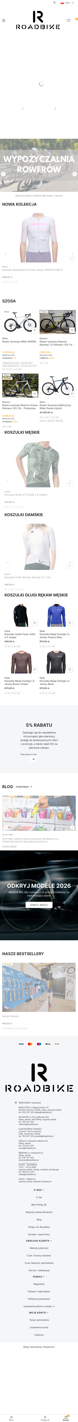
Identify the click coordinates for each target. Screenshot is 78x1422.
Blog (39, 1219)
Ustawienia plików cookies (38, 1306)
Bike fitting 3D (39, 1204)
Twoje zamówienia (39, 1320)
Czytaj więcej (24, 786)
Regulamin (39, 1284)
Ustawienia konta (39, 1327)
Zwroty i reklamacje (39, 1270)
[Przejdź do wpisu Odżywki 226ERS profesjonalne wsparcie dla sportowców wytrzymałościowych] (39, 813)
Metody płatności (39, 1248)
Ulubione (39, 1334)
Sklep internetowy (38, 1346)
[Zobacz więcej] (39, 905)
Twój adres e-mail (28, 754)
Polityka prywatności (39, 1298)
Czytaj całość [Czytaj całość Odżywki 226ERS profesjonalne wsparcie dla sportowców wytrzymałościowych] (9, 846)
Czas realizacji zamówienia (39, 1263)
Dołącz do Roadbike (39, 1227)
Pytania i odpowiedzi (39, 1291)
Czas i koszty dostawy (39, 1255)
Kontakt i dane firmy (39, 1234)
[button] (3, 20)
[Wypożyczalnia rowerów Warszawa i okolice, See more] (39, 168)
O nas (39, 1197)
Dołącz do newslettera (33, 759)
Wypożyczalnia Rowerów (39, 1212)
